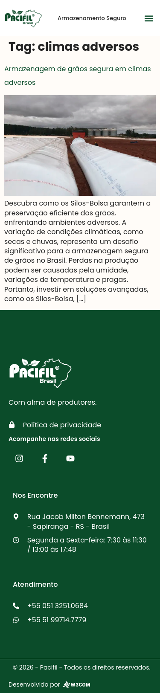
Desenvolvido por (50, 685)
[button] (149, 18)
